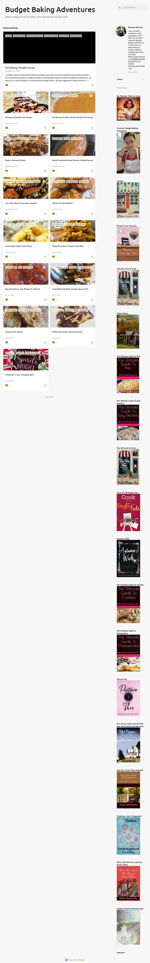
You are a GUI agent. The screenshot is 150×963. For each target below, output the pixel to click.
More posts (49, 397)
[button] (92, 85)
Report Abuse (122, 88)
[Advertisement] (104, 59)
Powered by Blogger (75, 960)
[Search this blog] (134, 7)
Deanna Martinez (135, 27)
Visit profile (132, 72)
